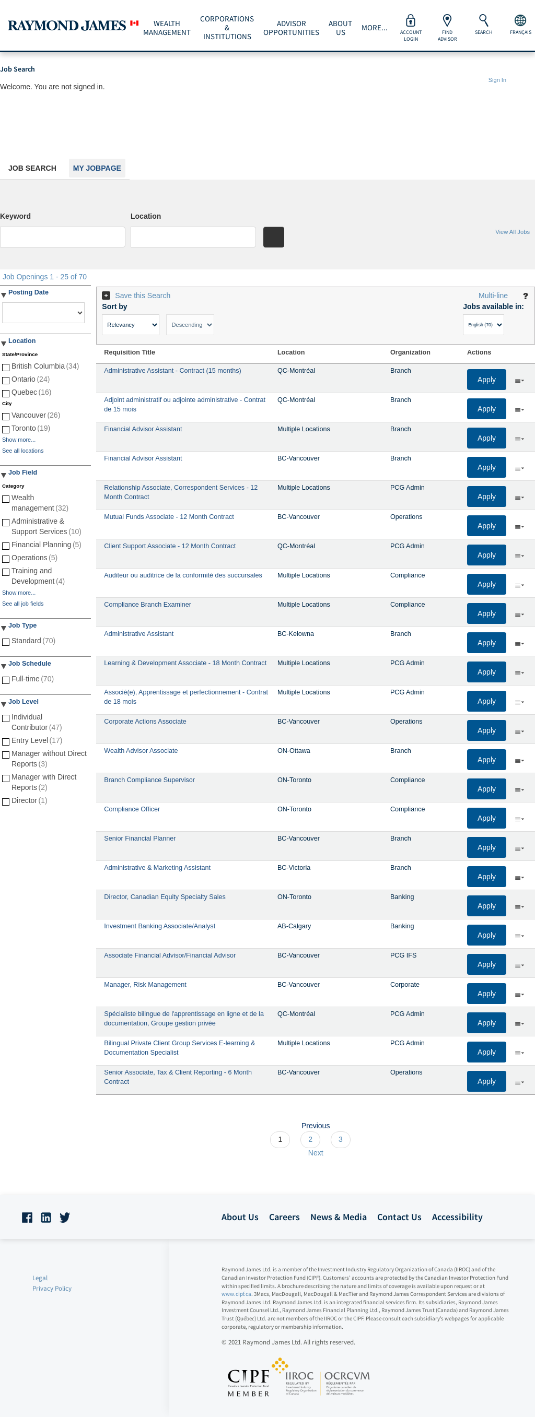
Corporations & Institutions (227, 27)
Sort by (114, 306)
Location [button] (22, 341)
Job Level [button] (23, 701)
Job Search (32, 168)
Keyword (15, 216)
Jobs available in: (493, 306)
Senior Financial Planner (140, 838)
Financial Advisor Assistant (143, 429)
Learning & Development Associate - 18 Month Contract (185, 663)
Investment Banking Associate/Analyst (159, 926)
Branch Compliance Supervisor (149, 780)
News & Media (338, 1217)
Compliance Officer (132, 809)
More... (375, 27)
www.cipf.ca (236, 1293)
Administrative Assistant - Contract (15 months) (172, 370)
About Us (340, 28)
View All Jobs (512, 232)
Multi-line (493, 295)
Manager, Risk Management (145, 984)
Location (146, 216)
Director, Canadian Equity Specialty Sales (164, 897)
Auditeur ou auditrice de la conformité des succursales (183, 575)
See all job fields (22, 603)
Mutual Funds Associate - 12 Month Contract (169, 517)
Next (315, 1153)
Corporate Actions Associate (145, 721)
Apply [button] (487, 379)
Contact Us (399, 1217)
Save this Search (142, 295)
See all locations (22, 450)
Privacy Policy (52, 1288)
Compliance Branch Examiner (147, 604)
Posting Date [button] (28, 292)
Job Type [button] (22, 625)
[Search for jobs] (273, 237)
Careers (284, 1217)
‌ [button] (519, 380)
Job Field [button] (22, 472)
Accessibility (457, 1217)
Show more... (19, 439)
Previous (315, 1125)
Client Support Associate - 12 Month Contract (170, 546)
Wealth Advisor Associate (141, 750)
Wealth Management (167, 28)
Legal (40, 1278)
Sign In (497, 80)
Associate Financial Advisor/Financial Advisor (170, 955)
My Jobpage (97, 168)
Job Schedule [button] (29, 663)
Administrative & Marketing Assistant (157, 867)
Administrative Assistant (138, 633)
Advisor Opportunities (291, 28)
